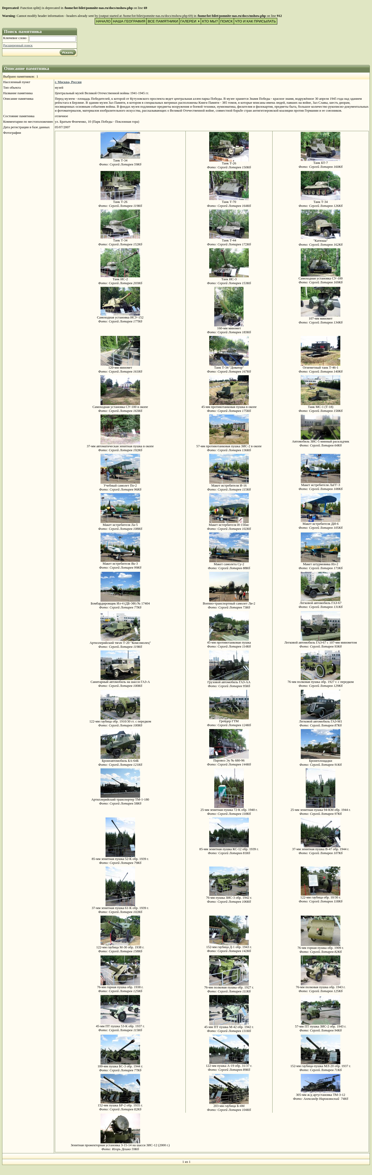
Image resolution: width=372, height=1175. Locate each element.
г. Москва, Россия (68, 82)
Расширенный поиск (18, 45)
